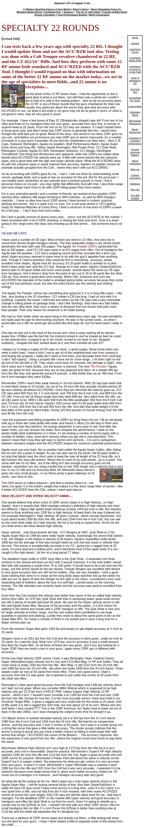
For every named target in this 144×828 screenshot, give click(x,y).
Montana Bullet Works (29, 12)
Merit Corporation (99, 14)
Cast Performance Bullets (72, 14)
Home (135, 37)
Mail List (135, 169)
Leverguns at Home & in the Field (135, 69)
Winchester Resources (135, 122)
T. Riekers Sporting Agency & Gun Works (46, 9)
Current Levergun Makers (135, 152)
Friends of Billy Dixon (115, 12)
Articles (135, 43)
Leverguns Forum (135, 50)
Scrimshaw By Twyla (135, 99)
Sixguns (68, 12)
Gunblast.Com (53, 12)
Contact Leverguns (135, 176)
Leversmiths (135, 106)
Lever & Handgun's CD (135, 80)
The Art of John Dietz (88, 12)
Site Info (135, 189)
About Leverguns (135, 162)
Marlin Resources (135, 131)
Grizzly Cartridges (44, 14)
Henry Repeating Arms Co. (106, 9)
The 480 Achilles (135, 197)
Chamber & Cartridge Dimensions (135, 141)
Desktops (135, 183)
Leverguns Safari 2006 (135, 59)
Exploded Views (135, 113)
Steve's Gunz (80, 9)
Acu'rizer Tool (135, 90)
